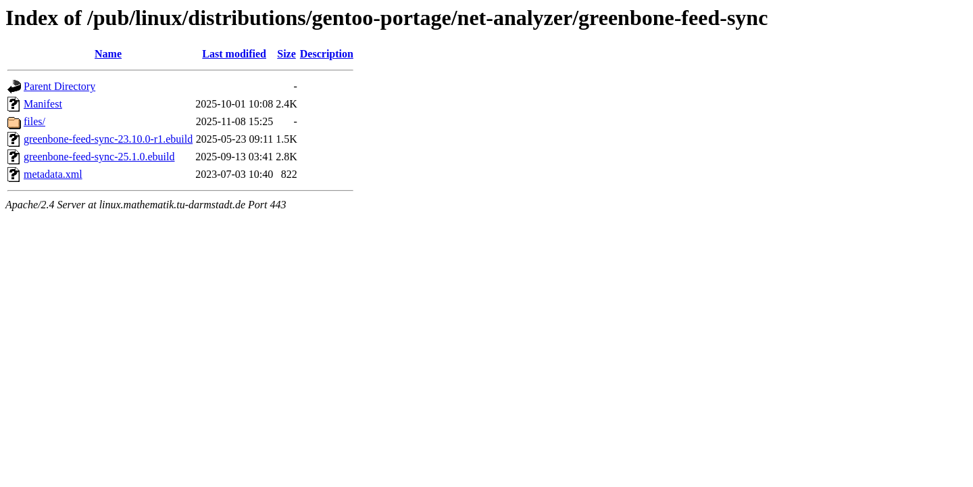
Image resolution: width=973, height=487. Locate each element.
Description (326, 54)
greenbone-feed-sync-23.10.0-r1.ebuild (108, 139)
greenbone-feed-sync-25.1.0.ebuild (99, 156)
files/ (34, 121)
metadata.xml (53, 174)
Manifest (43, 104)
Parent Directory (59, 86)
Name (108, 54)
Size (286, 54)
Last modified (234, 54)
